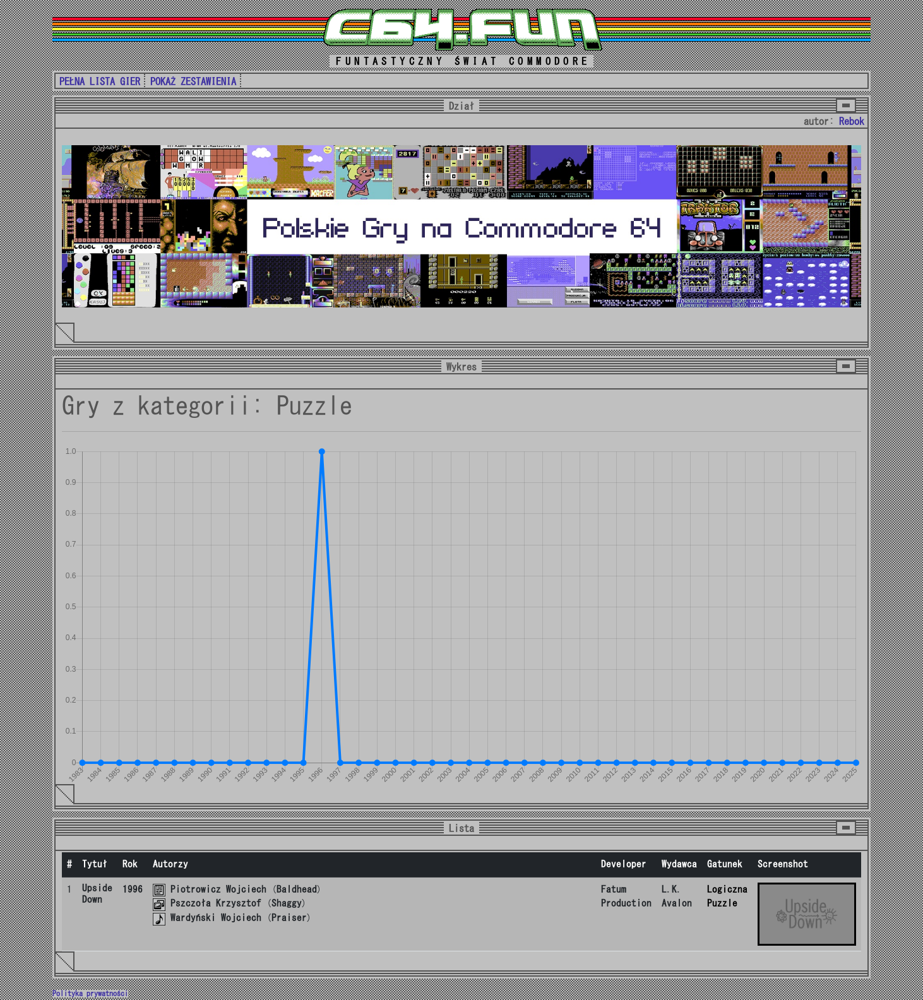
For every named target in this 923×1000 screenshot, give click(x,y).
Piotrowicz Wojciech (218, 889)
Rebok (851, 121)
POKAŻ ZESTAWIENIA (193, 81)
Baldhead (297, 889)
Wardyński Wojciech (215, 917)
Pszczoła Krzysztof (215, 903)
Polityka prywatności (90, 993)
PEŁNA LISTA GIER (99, 81)
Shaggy (286, 903)
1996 (132, 889)
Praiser (289, 917)
